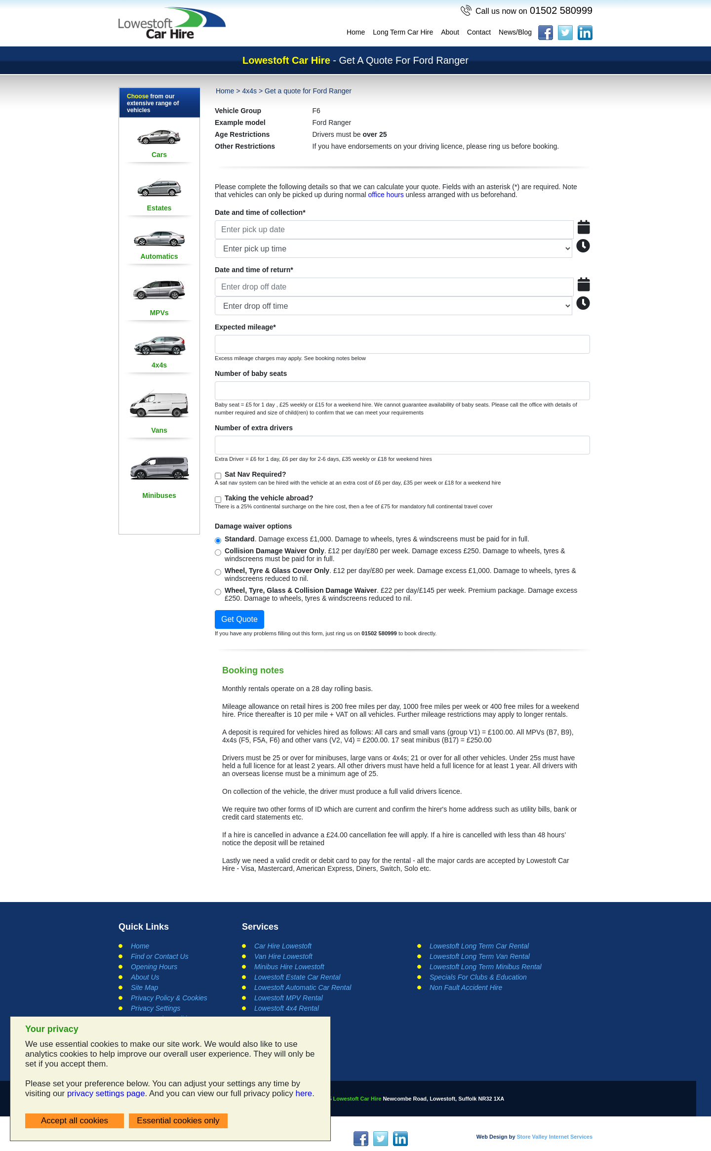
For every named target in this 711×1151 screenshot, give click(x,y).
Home (356, 32)
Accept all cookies (74, 1120)
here (304, 1093)
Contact (479, 32)
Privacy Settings (155, 1008)
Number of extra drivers (254, 428)
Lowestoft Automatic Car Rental (302, 987)
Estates (159, 208)
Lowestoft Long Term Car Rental (479, 946)
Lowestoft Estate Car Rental (297, 977)
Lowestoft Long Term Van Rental (480, 956)
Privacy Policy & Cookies (169, 998)
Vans (159, 430)
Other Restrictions (245, 146)
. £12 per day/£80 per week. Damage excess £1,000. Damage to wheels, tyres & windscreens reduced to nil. (400, 574)
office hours (386, 195)
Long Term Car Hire (403, 32)
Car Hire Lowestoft (283, 946)
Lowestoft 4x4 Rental (286, 1008)
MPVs (159, 313)
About (450, 32)
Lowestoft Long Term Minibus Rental (486, 967)
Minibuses (159, 495)
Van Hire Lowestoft (283, 956)
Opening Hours (154, 967)
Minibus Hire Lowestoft (289, 967)
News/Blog (515, 32)
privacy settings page (106, 1093)
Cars (159, 155)
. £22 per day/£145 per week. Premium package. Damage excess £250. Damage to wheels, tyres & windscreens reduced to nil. (401, 594)
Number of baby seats (251, 373)
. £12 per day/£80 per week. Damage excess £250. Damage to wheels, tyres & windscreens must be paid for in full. (395, 555)
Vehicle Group (238, 111)
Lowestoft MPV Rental (288, 998)
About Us (145, 977)
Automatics (159, 256)
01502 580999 (533, 10)
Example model (240, 122)
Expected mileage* (245, 327)
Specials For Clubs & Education (478, 977)
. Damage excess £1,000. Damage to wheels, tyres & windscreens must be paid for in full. (377, 539)
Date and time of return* (254, 270)
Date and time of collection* (260, 212)
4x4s (159, 365)
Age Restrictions (242, 134)
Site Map (144, 987)
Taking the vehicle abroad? (269, 498)
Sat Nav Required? (255, 474)
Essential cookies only (178, 1120)
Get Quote (239, 619)
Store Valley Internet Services (554, 1137)
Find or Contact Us (160, 956)
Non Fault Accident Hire (466, 987)
